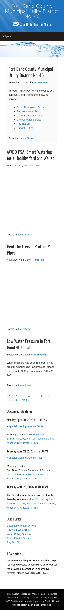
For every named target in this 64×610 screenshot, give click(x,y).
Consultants (12, 597)
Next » (25, 400)
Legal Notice (36, 597)
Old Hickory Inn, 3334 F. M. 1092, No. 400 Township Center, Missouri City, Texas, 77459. (31, 503)
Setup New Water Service (31, 107)
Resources (52, 594)
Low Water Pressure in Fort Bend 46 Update (29, 344)
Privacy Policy (51, 597)
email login (46, 605)
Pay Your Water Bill (28, 111)
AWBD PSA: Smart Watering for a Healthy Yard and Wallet (30, 154)
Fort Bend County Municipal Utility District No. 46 (32, 11)
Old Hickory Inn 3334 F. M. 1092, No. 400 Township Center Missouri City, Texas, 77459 (31, 438)
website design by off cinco (26, 605)
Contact (24, 597)
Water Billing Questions (30, 115)
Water (34, 594)
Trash (42, 594)
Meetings (25, 594)
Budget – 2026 (25, 128)
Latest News (26, 138)
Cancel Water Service (29, 119)
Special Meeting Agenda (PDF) (26, 426)
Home (9, 594)
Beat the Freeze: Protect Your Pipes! (31, 249)
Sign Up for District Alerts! (32, 24)
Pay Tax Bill (23, 123)
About (16, 594)
